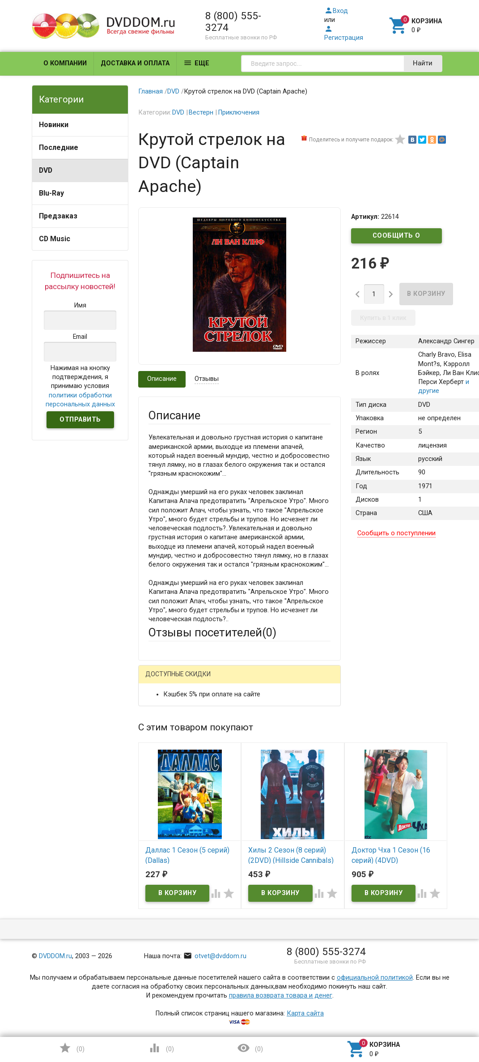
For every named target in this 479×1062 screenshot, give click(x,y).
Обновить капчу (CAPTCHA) (261, 984)
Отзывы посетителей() (212, 632)
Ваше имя (163, 726)
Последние (58, 147)
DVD (45, 170)
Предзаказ (58, 216)
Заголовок (164, 801)
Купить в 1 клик (383, 317)
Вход (336, 11)
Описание (162, 379)
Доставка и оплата (135, 63)
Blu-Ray (51, 193)
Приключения (238, 112)
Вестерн (201, 112)
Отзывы (207, 379)
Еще (196, 63)
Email (156, 759)
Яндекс (176, 695)
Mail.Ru (205, 681)
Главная (150, 91)
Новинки (53, 124)
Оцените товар (171, 834)
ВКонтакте (259, 681)
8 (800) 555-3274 (233, 21)
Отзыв (158, 849)
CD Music (54, 239)
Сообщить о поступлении (397, 237)
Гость (160, 679)
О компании (65, 63)
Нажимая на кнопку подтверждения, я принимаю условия (80, 386)
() (72, 1047)
